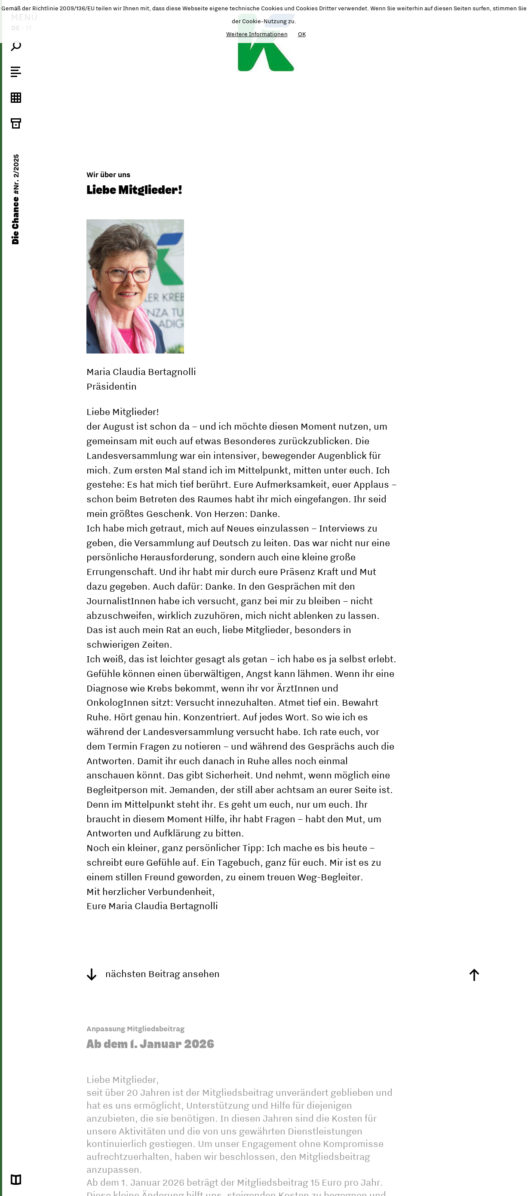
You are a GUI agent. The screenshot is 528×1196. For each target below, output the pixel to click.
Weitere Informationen (257, 34)
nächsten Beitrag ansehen (153, 974)
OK (302, 34)
